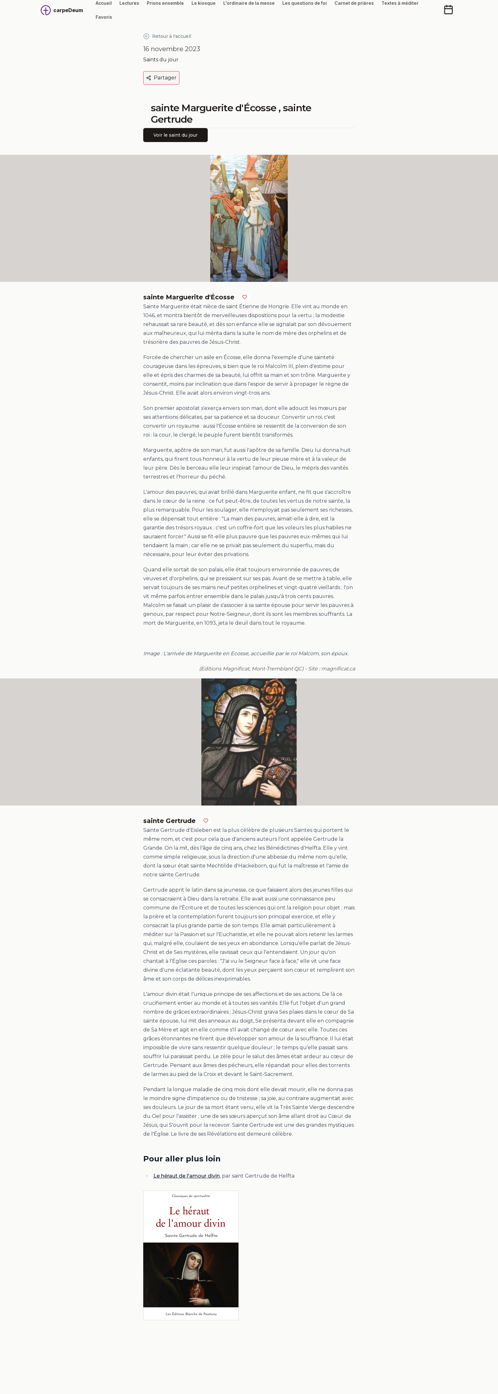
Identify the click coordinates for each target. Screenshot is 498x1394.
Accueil (104, 3)
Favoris (104, 17)
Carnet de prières (354, 3)
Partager (161, 78)
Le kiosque (204, 3)
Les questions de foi (304, 3)
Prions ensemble (165, 3)
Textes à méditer (400, 3)
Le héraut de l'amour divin (186, 1176)
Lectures (129, 3)
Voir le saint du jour (175, 135)
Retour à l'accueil (167, 36)
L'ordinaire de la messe (249, 3)
